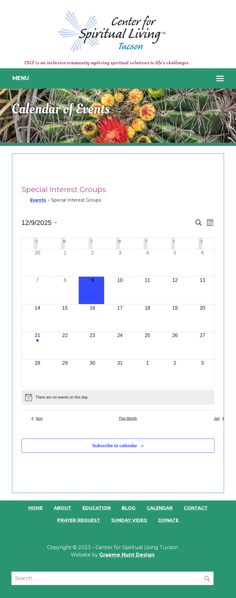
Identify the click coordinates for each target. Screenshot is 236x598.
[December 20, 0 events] (202, 317)
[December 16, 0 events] (92, 317)
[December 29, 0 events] (65, 373)
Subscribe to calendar (114, 445)
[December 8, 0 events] (65, 290)
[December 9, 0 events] (92, 290)
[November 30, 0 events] (37, 262)
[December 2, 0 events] (92, 262)
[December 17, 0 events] (120, 317)
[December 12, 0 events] (175, 290)
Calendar (160, 508)
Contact (196, 508)
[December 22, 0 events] (65, 345)
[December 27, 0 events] (202, 345)
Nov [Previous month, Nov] (36, 418)
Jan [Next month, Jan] (219, 418)
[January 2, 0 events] (175, 373)
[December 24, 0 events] (120, 345)
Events (38, 200)
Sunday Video (129, 520)
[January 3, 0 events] (202, 373)
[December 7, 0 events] (37, 290)
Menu (20, 78)
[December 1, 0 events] (65, 262)
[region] (118, 116)
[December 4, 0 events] (147, 262)
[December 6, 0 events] (202, 262)
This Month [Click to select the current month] (128, 418)
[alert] (118, 397)
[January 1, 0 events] (147, 373)
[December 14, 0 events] (37, 317)
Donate (168, 520)
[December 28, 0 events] (37, 373)
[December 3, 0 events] (120, 262)
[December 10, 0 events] (120, 290)
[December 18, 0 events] (147, 317)
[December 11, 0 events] (147, 290)
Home (35, 508)
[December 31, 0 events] (120, 373)
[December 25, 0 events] (147, 345)
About (62, 508)
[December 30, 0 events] (92, 373)
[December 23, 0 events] (92, 345)
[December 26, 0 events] (175, 345)
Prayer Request (78, 520)
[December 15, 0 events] (65, 317)
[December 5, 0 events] (175, 262)
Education (96, 508)
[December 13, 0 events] (202, 290)
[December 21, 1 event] (37, 345)
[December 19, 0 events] (175, 317)
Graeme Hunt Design (127, 555)
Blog (129, 508)
